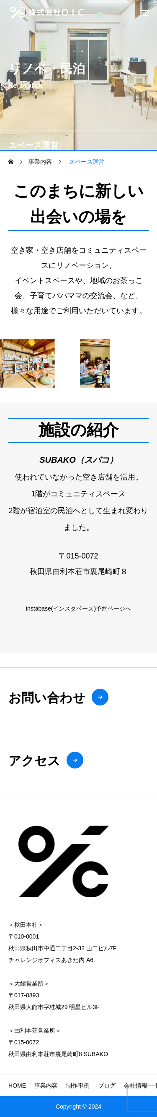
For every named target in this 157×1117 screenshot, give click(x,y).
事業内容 (46, 1085)
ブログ (107, 1085)
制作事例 (78, 1085)
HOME (17, 1085)
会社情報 (135, 1085)
